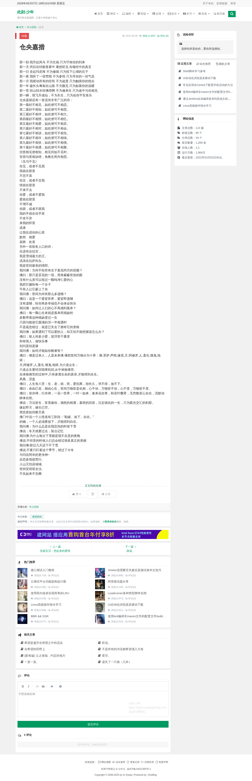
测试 (112, 13)
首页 (98, 13)
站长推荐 (118, 762)
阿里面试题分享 (118, 581)
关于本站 (208, 3)
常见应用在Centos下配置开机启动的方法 (205, 85)
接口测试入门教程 (42, 570)
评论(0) (130, 575)
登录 (233, 3)
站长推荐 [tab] (204, 63)
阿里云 (111, 769)
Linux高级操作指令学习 (46, 604)
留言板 (219, 13)
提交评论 (93, 724)
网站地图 (104, 762)
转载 (24, 35)
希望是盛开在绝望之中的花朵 (41, 642)
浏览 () (149, 35)
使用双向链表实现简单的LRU (50, 593)
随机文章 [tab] (223, 63)
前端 (143, 13)
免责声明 (161, 762)
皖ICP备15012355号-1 (139, 769)
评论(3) (53, 575)
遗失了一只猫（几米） (115, 662)
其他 (204, 13)
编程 (128, 13)
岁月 (189, 13)
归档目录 (147, 762)
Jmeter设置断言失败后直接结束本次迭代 (134, 570)
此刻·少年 (25, 12)
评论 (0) (163, 35)
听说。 (104, 642)
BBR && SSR (39, 616)
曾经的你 (37, 516)
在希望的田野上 (32, 649)
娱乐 (174, 13)
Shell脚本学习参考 (192, 71)
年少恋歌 (31, 27)
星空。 (104, 655)
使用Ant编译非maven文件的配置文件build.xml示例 (141, 616)
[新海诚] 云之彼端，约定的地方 (42, 655)
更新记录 (132, 762)
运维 (158, 13)
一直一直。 (29, 662)
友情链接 (221, 3)
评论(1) (53, 621)
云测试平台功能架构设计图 (48, 581)
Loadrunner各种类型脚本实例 (127, 593)
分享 (106, 494)
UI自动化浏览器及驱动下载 (125, 604)
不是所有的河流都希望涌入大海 (120, 649)
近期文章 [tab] (184, 63)
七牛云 (121, 769)
